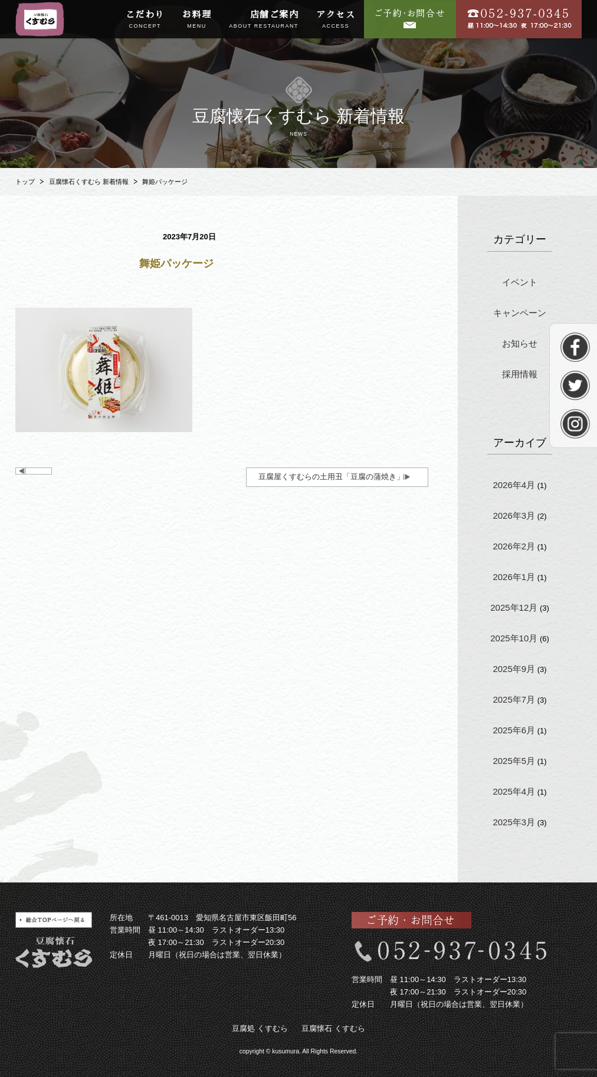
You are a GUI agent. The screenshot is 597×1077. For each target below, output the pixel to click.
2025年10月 (513, 638)
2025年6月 (514, 730)
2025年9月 (514, 669)
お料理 (197, 20)
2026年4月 (514, 485)
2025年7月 (514, 699)
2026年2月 (514, 546)
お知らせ (519, 343)
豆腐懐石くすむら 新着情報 (89, 181)
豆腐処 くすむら (260, 1028)
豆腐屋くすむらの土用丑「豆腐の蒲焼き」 (331, 476)
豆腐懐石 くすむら (333, 1028)
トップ (25, 181)
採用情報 (519, 374)
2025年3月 (514, 822)
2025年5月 (514, 761)
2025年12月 (513, 607)
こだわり (145, 20)
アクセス (335, 20)
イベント (519, 282)
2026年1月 (514, 577)
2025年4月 (514, 791)
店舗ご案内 (263, 20)
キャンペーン (519, 313)
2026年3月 (514, 515)
